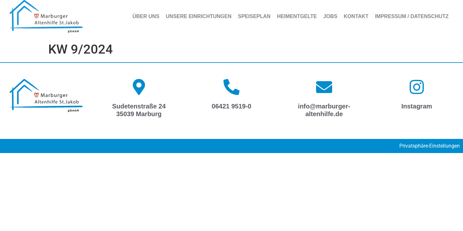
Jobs (330, 14)
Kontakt (356, 14)
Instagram (416, 106)
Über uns (145, 14)
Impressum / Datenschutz (412, 14)
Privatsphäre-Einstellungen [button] (429, 146)
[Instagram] (417, 87)
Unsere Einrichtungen (199, 14)
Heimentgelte (297, 14)
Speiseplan (254, 14)
